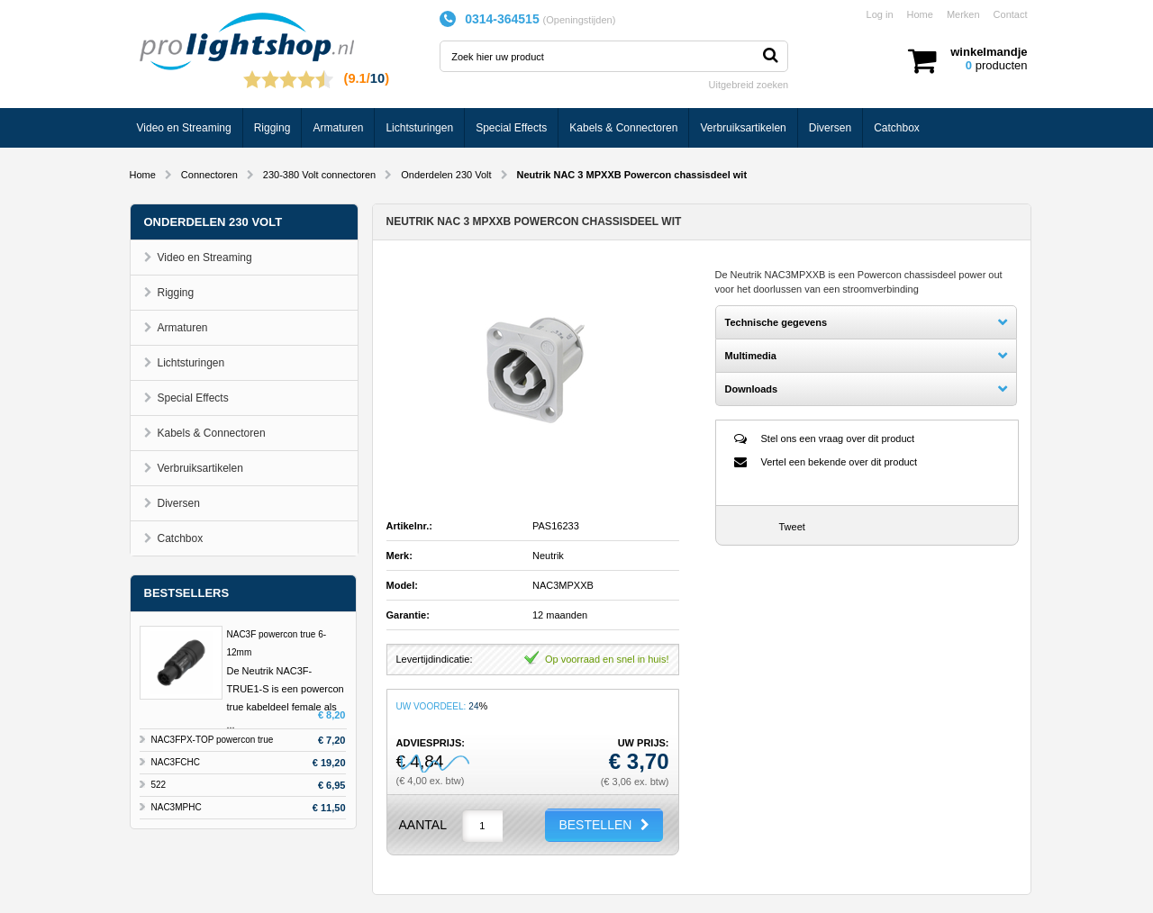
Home (920, 14)
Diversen (830, 128)
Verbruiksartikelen (742, 128)
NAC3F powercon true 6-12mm (277, 643)
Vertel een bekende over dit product (839, 461)
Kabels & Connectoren (623, 128)
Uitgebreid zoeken (749, 84)
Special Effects (511, 128)
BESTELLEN (594, 825)
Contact (1011, 14)
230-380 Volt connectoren (319, 174)
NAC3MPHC (176, 807)
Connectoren (209, 174)
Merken (963, 14)
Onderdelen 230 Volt (446, 174)
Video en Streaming (184, 128)
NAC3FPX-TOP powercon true (212, 740)
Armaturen (338, 128)
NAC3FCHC (175, 762)
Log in (880, 14)
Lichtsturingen (419, 128)
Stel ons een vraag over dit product (838, 438)
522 (159, 785)
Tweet (792, 526)
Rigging (272, 128)
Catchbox (897, 128)
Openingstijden (579, 19)
